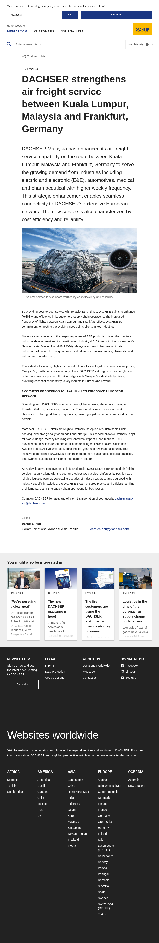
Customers (44, 31)
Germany (104, 815)
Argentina (43, 779)
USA (40, 815)
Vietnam (73, 845)
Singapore (74, 827)
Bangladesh (75, 779)
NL (118, 785)
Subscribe (23, 684)
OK (70, 14)
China (71, 785)
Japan (72, 809)
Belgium (103, 785)
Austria (102, 779)
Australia (133, 779)
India (71, 797)
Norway (103, 862)
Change (116, 14)
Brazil (41, 785)
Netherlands (106, 856)
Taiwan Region (77, 833)
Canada (42, 791)
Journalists (72, 31)
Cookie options (54, 677)
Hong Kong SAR (78, 791)
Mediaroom (17, 31)
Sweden (103, 898)
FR (112, 785)
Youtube (128, 677)
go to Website (18, 25)
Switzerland (105, 904)
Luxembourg (106, 845)
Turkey (102, 914)
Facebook (129, 665)
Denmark (104, 797)
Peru (40, 809)
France (102, 809)
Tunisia (12, 785)
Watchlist (135, 44)
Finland (102, 803)
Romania (104, 880)
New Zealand (136, 785)
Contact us (90, 677)
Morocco (12, 779)
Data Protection (55, 671)
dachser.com (128, 755)
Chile (40, 797)
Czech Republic (108, 791)
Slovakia (103, 886)
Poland (102, 868)
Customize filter (34, 56)
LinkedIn (129, 671)
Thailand (73, 839)
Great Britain (106, 821)
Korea (71, 815)
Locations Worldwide (96, 665)
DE (107, 850)
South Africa (15, 791)
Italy (100, 839)
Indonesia (74, 803)
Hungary (103, 827)
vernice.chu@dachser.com (109, 529)
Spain (101, 892)
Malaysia (73, 821)
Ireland (102, 833)
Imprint (49, 665)
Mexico (42, 803)
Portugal (103, 874)
